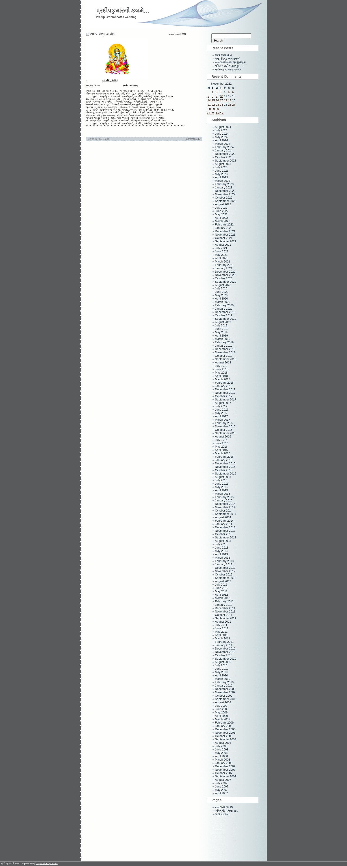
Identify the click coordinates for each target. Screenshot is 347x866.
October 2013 (223, 534)
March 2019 (222, 339)
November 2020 (225, 275)
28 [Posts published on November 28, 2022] (209, 109)
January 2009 (223, 726)
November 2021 (225, 234)
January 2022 (223, 228)
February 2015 (224, 497)
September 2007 (225, 776)
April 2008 (221, 756)
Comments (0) (193, 147)
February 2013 (224, 561)
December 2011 (225, 608)
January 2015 (223, 500)
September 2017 (225, 399)
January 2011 (223, 645)
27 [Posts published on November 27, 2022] (233, 104)
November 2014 (225, 507)
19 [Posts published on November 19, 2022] (229, 100)
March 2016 (222, 453)
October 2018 (223, 355)
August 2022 (223, 204)
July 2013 (221, 544)
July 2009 (221, 705)
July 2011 (221, 625)
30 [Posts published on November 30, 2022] (217, 109)
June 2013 (221, 547)
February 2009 (224, 722)
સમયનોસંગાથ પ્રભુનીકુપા (230, 62)
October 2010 (223, 655)
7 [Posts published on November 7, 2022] (208, 96)
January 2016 (223, 460)
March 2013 (222, 557)
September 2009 (225, 699)
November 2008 (225, 732)
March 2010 (222, 678)
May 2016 (221, 446)
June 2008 (221, 749)
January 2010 (223, 685)
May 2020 (221, 295)
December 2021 (225, 231)
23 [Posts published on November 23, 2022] (217, 104)
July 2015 (221, 480)
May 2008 (221, 752)
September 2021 (225, 241)
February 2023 (224, 184)
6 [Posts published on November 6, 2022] (233, 92)
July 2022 (221, 207)
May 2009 (221, 712)
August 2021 (223, 244)
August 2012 (223, 581)
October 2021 (223, 238)
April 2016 (221, 450)
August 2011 (223, 621)
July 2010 (221, 665)
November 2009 (225, 692)
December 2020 (225, 271)
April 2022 (221, 217)
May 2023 (221, 174)
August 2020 (223, 285)
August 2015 (223, 477)
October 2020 (223, 278)
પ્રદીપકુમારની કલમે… (123, 10)
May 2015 (221, 487)
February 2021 (224, 265)
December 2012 (225, 567)
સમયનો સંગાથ (224, 807)
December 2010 (225, 648)
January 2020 (223, 308)
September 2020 (225, 281)
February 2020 (224, 305)
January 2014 (223, 524)
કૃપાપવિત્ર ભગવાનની (227, 58)
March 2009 (222, 719)
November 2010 (225, 652)
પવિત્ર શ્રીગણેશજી (227, 66)
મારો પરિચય (222, 814)
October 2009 (223, 695)
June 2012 (221, 588)
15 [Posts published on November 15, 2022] (213, 100)
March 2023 (222, 180)
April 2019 (221, 335)
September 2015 (225, 473)
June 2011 (221, 628)
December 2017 (225, 389)
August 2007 (223, 779)
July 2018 (221, 365)
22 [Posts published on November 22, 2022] (213, 104)
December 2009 (225, 689)
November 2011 (225, 611)
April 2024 (221, 140)
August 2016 (223, 436)
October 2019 (223, 315)
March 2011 (222, 638)
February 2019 (224, 342)
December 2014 (225, 503)
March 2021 (222, 261)
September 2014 (225, 514)
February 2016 (224, 456)
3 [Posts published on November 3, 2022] (220, 92)
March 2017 (222, 419)
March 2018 (222, 379)
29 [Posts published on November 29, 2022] (213, 109)
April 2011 (221, 635)
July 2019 (221, 325)
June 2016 (221, 443)
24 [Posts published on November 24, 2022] (221, 104)
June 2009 (221, 709)
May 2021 (221, 254)
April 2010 (221, 675)
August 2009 (223, 702)
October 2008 (223, 736)
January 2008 (223, 763)
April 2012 (221, 594)
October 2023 (223, 157)
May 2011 (221, 631)
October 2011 (223, 615)
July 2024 (221, 130)
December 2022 (225, 190)
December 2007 (225, 766)
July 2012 (221, 584)
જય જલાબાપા (223, 55)
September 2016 (225, 433)
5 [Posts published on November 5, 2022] (229, 92)
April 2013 (221, 554)
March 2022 (222, 221)
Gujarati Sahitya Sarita (47, 863)
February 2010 (224, 682)
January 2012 (223, 604)
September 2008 (225, 739)
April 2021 (221, 258)
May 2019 (221, 332)
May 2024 (221, 137)
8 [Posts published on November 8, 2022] (212, 96)
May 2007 (221, 790)
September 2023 (225, 160)
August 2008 (223, 742)
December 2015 (225, 463)
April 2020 (221, 298)
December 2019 (225, 312)
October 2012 (223, 574)
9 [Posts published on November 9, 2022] (216, 96)
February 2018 (224, 382)
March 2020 (222, 302)
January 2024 (223, 150)
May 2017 (221, 413)
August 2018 (223, 362)
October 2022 (223, 197)
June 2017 (221, 409)
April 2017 (221, 416)
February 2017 (224, 423)
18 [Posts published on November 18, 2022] (225, 100)
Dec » (219, 113)
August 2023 (223, 164)
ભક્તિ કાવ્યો (104, 147)
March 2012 (222, 598)
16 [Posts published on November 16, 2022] (217, 100)
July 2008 (221, 746)
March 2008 (222, 759)
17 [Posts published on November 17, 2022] (221, 100)
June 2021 (221, 251)
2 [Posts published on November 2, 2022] (216, 92)
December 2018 (225, 349)
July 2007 (221, 783)
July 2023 (221, 167)
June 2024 (221, 133)
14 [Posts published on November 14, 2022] (209, 100)
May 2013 (221, 551)
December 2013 (225, 527)
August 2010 (223, 662)
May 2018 (221, 372)
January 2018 (223, 386)
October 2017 (223, 396)
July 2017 (221, 406)
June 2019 (221, 328)
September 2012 (225, 578)
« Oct (210, 113)
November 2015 (225, 466)
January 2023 (223, 187)
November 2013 (225, 530)
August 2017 (223, 403)
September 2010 (225, 658)
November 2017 (225, 392)
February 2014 (224, 520)
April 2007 (221, 793)
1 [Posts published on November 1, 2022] (212, 92)
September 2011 (225, 618)
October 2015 (223, 470)
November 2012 (225, 571)
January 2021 (223, 268)
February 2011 (224, 641)
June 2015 (221, 483)
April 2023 (221, 177)
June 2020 (221, 291)
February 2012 (224, 601)
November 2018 (225, 352)
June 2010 (221, 668)
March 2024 (222, 143)
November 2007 (225, 769)
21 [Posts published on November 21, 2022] (209, 104)
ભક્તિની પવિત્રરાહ (226, 810)
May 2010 (221, 672)
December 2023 (225, 153)
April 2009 (221, 715)
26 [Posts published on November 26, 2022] (229, 104)
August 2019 (223, 322)
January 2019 (223, 345)
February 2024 (224, 147)
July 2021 (221, 248)
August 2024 (223, 127)
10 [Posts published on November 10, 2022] (221, 96)
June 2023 (221, 170)
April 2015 (221, 490)
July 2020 (221, 288)
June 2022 (221, 211)
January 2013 (223, 564)
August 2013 (223, 540)
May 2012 (221, 591)
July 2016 (221, 440)
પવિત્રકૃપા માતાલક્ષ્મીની (229, 69)
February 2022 (224, 224)
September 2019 (225, 318)
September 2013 (225, 537)
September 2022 (225, 201)
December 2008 (225, 729)
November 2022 (225, 194)
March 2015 (222, 493)
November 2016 (225, 426)
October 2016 (223, 429)
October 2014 (223, 510)
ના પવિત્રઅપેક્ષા (102, 34)
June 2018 (221, 369)
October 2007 (223, 773)
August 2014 (223, 517)
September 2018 (225, 359)
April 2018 (221, 376)
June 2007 (221, 786)
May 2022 (221, 214)
